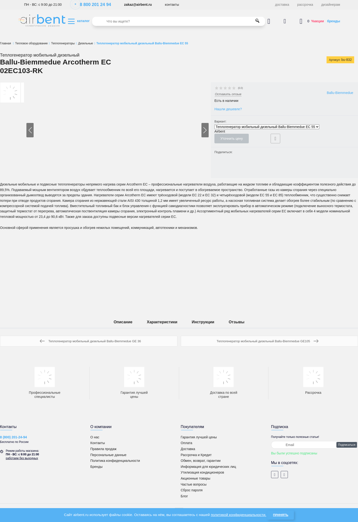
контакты (172, 4)
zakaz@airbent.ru (138, 4)
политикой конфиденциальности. (238, 515)
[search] (178, 21)
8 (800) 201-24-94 (13, 437)
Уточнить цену (231, 138)
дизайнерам (330, 4)
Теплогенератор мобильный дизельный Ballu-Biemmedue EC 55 (266, 126)
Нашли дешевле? (228, 109)
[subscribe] (314, 445)
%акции (317, 21)
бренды (333, 21)
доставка (282, 4)
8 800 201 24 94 (93, 4)
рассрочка (305, 4)
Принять (280, 515)
